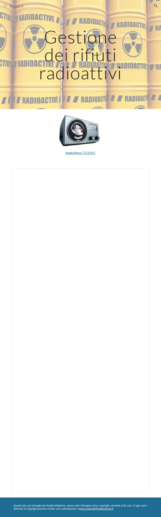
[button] (5, 6)
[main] (80, 54)
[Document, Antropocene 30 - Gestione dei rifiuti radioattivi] (80, 330)
